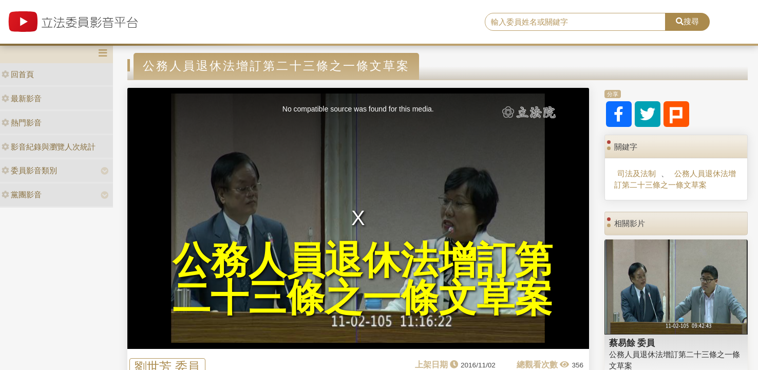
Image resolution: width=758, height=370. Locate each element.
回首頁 (18, 74)
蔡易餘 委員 (632, 342)
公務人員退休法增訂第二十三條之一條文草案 (674, 179)
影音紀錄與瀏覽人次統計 (49, 146)
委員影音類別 (29, 170)
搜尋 (687, 21)
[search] (575, 22)
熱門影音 (22, 122)
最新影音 (22, 98)
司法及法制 (636, 173)
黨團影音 (22, 194)
